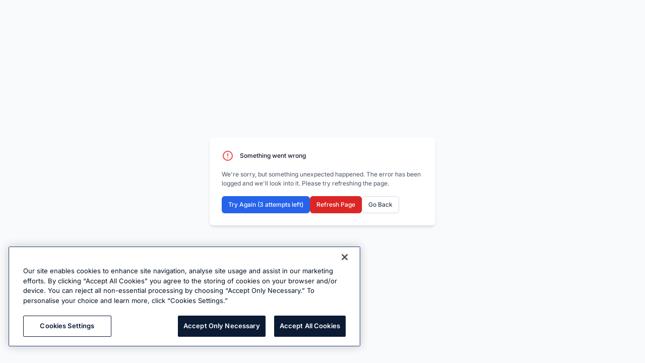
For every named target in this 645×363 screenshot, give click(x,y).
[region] (184, 296)
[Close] (345, 257)
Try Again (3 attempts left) (265, 204)
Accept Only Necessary (221, 326)
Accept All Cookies (310, 326)
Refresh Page (335, 204)
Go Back (380, 204)
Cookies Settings (67, 326)
